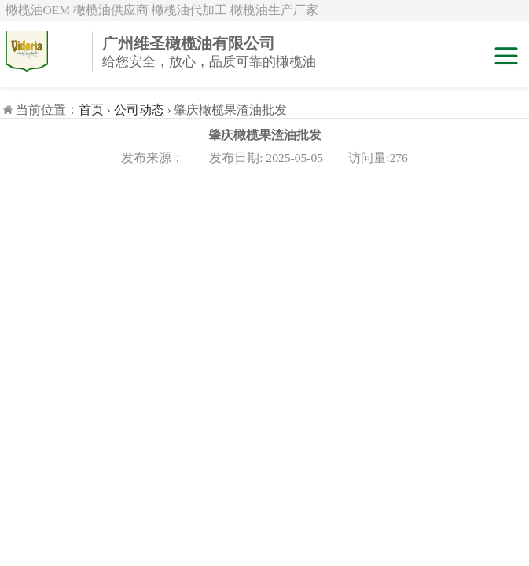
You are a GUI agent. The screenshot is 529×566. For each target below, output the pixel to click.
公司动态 (139, 109)
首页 (91, 109)
